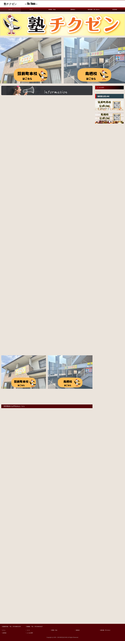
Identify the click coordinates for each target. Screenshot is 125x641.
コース (31, 9)
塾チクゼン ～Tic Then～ (19, 4)
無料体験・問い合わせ (94, 9)
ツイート (98, 92)
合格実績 (114, 9)
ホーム (10, 9)
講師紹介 (73, 9)
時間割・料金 (52, 9)
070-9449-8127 (39, 626)
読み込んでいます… (46, 510)
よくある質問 (100, 87)
